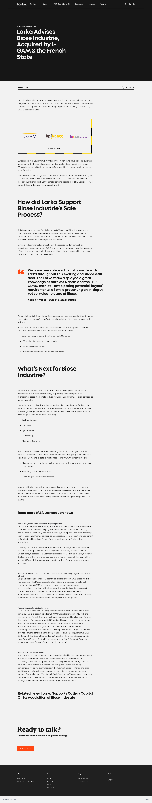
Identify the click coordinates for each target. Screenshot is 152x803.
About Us (50, 781)
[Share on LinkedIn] (126, 87)
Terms (147, 799)
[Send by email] (130, 87)
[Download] (133, 87)
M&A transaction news (54, 513)
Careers (92, 4)
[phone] (134, 4)
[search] (125, 4)
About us (103, 4)
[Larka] (22, 4)
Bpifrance (83, 182)
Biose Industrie (51, 390)
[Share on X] (123, 87)
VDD (57, 230)
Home (49, 778)
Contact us (25, 748)
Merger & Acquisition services (54, 316)
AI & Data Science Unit (62, 4)
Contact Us (50, 787)
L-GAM (47, 161)
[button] (129, 4)
